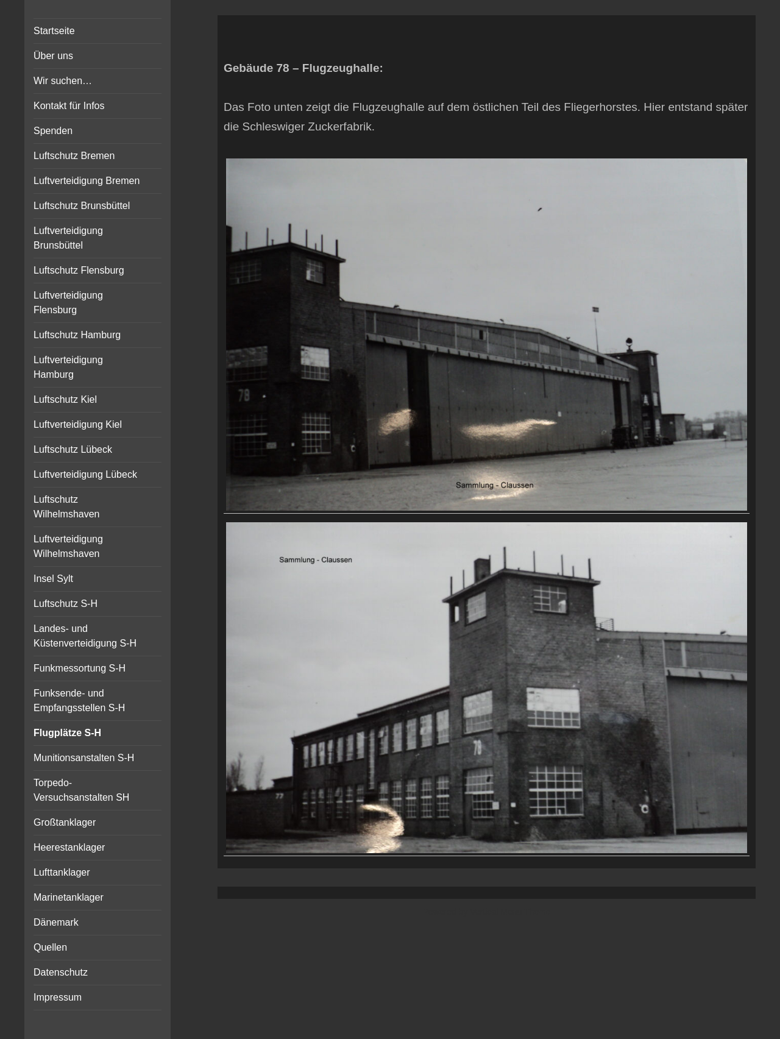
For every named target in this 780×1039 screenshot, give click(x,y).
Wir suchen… (63, 81)
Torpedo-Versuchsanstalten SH (81, 790)
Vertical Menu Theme (510, 912)
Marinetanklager (69, 897)
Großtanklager (65, 822)
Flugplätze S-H (67, 733)
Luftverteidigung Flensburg (68, 302)
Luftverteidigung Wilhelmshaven (68, 546)
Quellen (50, 947)
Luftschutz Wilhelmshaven (66, 506)
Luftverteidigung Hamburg (68, 367)
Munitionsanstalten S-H (84, 758)
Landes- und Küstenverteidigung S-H (85, 635)
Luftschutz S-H (66, 603)
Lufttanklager (62, 872)
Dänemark (56, 922)
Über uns (53, 56)
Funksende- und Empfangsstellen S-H (79, 700)
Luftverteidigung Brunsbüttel (68, 237)
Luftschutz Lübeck (73, 449)
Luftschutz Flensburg (79, 270)
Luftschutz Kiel (65, 399)
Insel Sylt (53, 578)
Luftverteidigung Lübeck (85, 474)
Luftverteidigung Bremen (87, 181)
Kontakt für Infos (69, 106)
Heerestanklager (69, 847)
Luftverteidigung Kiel (78, 424)
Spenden (53, 131)
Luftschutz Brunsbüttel (82, 205)
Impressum (58, 997)
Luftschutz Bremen (74, 156)
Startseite (54, 31)
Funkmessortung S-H (80, 668)
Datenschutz (61, 972)
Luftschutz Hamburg (77, 335)
